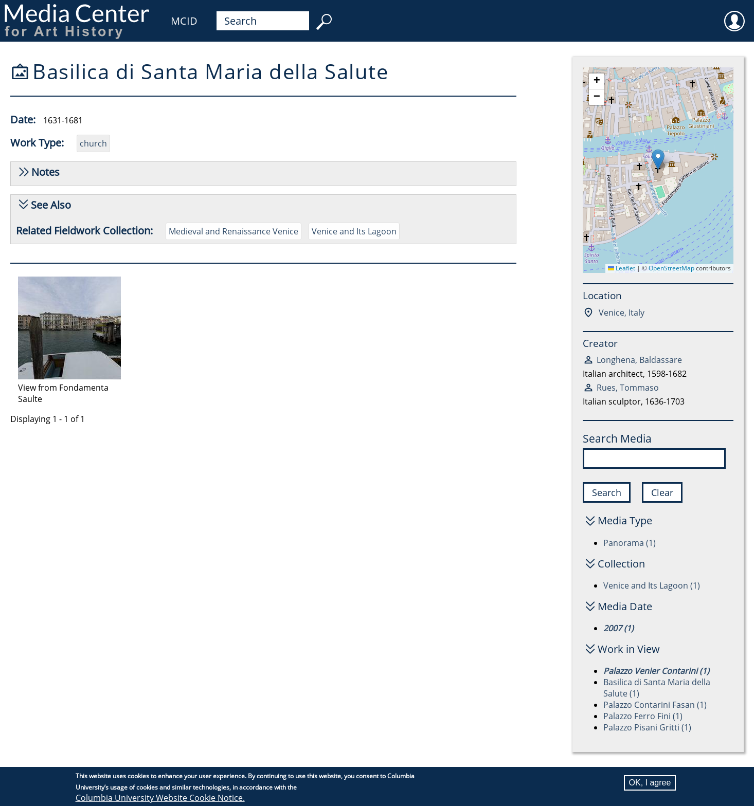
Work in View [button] (629, 649)
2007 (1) (618, 628)
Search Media (617, 438)
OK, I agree (650, 782)
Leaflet (621, 268)
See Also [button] (51, 205)
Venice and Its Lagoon (354, 231)
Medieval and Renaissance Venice (233, 231)
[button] (658, 159)
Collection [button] (621, 564)
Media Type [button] (625, 520)
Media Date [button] (625, 606)
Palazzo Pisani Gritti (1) (647, 727)
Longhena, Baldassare (639, 359)
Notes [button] (45, 172)
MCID (184, 21)
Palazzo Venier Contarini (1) (656, 670)
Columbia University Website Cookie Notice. (160, 797)
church (93, 143)
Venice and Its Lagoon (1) (651, 585)
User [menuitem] (734, 14)
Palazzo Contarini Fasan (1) (655, 704)
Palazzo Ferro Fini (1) (643, 716)
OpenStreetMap (671, 268)
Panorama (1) (629, 542)
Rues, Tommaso (628, 387)
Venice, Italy (620, 312)
